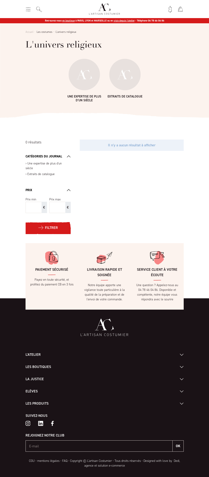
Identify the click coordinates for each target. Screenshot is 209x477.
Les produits (37, 403)
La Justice (35, 379)
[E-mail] (99, 446)
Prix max (55, 199)
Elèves (32, 391)
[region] (48, 168)
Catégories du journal (44, 156)
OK (178, 446)
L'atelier (33, 354)
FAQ (64, 461)
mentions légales (48, 461)
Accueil (29, 32)
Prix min (31, 199)
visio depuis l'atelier (124, 20)
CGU (32, 461)
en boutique (68, 20)
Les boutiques (38, 366)
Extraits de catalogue (41, 174)
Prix (29, 190)
